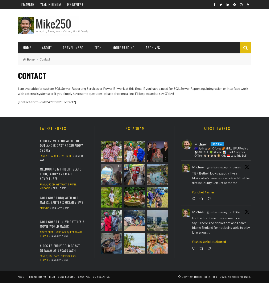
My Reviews (75, 4)
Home (27, 47)
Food (52, 184)
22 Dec (237, 212)
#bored (220, 241)
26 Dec (237, 167)
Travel (72, 184)
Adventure (47, 232)
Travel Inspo (73, 47)
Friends (44, 208)
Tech (98, 47)
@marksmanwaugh (217, 167)
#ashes (210, 192)
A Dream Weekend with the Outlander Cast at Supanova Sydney (61, 145)
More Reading (124, 47)
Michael (198, 167)
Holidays (60, 232)
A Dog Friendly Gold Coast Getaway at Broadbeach (60, 248)
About (47, 47)
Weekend (67, 156)
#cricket (198, 192)
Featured (27, 4)
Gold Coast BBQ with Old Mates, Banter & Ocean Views (62, 200)
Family (43, 156)
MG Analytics (101, 276)
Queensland (74, 232)
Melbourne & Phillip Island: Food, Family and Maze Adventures (61, 174)
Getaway (61, 184)
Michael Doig (202, 276)
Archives (153, 47)
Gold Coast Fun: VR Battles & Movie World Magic (62, 224)
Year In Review (50, 4)
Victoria (45, 188)
